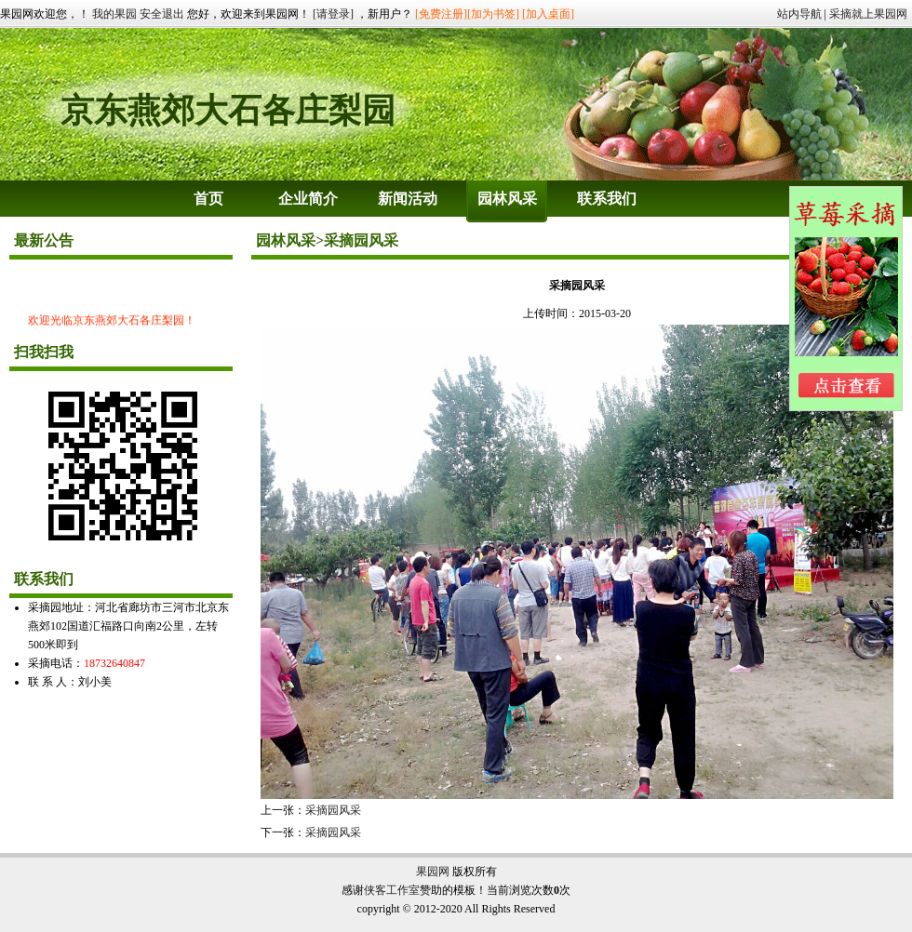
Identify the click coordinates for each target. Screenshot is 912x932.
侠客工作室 (392, 890)
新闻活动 (407, 198)
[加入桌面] (548, 13)
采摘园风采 (333, 810)
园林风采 (507, 198)
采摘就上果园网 (868, 13)
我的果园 (114, 13)
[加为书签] (493, 13)
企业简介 (308, 198)
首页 (208, 198)
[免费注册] (441, 13)
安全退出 (162, 13)
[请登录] (333, 13)
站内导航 (799, 13)
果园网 (432, 871)
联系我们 (607, 198)
